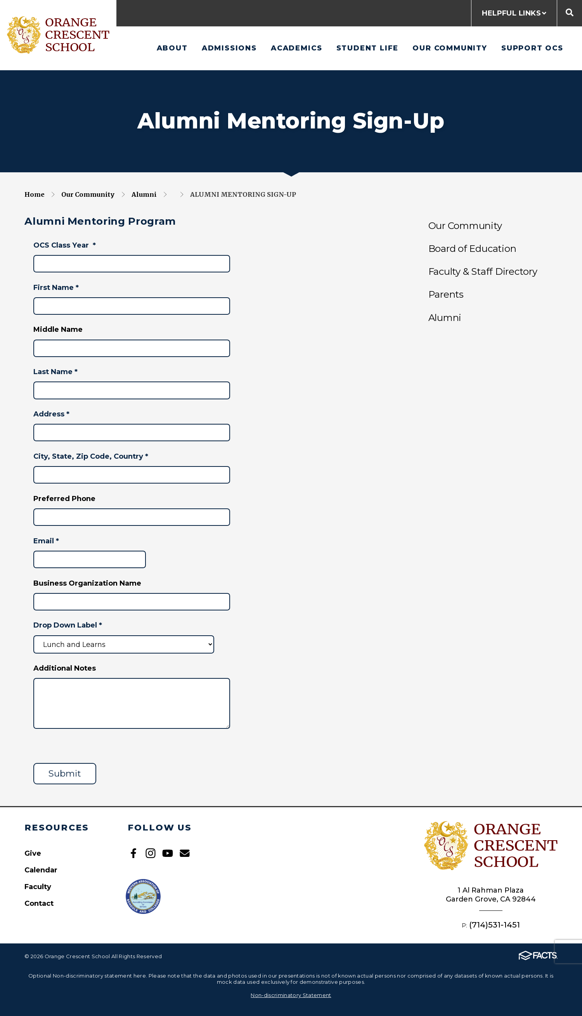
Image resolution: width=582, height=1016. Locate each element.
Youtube (167, 853)
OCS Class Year (64, 245)
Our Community (449, 47)
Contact (39, 903)
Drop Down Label (67, 625)
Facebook (133, 853)
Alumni (144, 194)
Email (46, 540)
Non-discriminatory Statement (291, 995)
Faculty (37, 886)
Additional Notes (64, 668)
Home (34, 194)
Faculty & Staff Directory (482, 271)
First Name (56, 287)
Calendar (40, 869)
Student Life (367, 47)
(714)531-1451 (494, 924)
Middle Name (58, 329)
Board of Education (472, 248)
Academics (296, 47)
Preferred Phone (64, 498)
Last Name (55, 371)
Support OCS (532, 47)
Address (51, 413)
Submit (64, 773)
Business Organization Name (87, 583)
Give (32, 853)
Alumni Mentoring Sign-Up (243, 194)
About (172, 47)
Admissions (229, 47)
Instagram (150, 853)
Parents (446, 294)
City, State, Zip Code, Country (90, 456)
